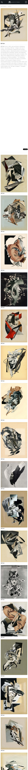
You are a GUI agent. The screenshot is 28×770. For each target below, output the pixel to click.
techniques (4, 6)
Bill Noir (2, 114)
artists (9, 6)
